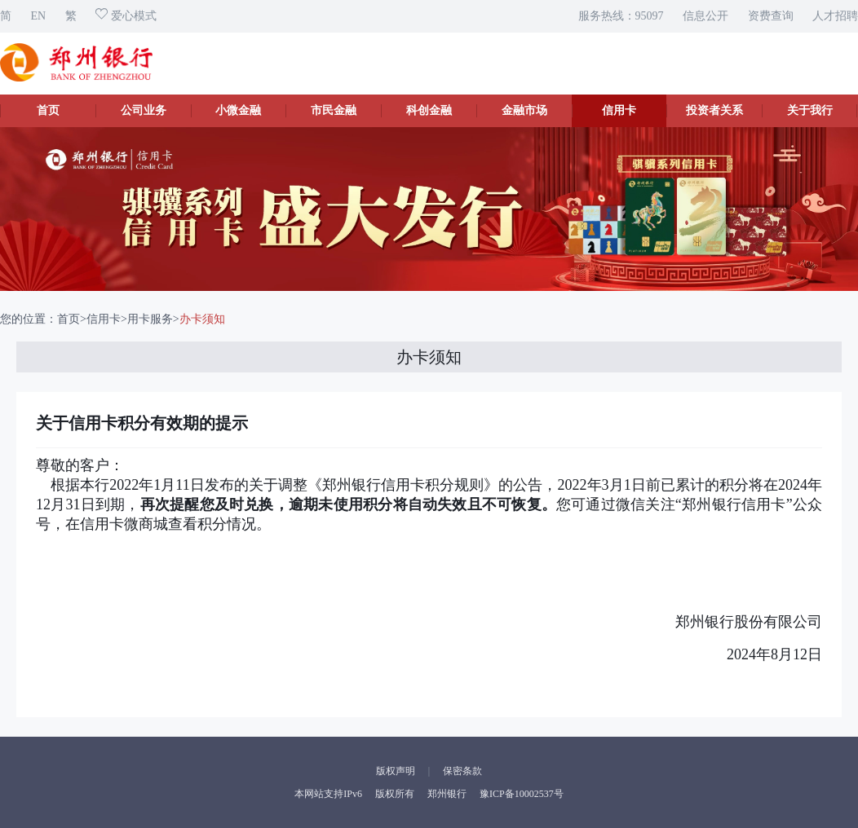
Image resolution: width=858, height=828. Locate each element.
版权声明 (395, 771)
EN (38, 16)
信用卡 (619, 110)
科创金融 (429, 110)
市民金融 (333, 110)
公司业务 (143, 110)
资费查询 (771, 16)
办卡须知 (202, 319)
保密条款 (462, 771)
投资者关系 (714, 110)
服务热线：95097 (621, 16)
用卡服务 (150, 319)
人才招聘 (835, 16)
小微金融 (238, 110)
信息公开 (705, 16)
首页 (48, 110)
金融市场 (524, 110)
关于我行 (810, 110)
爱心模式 (126, 16)
